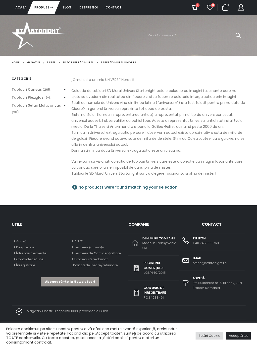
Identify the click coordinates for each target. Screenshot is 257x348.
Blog (67, 7)
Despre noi (88, 7)
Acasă (21, 7)
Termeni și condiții (89, 247)
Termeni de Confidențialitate (97, 253)
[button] (70, 281)
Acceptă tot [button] (238, 335)
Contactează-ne (30, 259)
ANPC (78, 241)
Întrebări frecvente (31, 253)
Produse (41, 7)
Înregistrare (25, 265)
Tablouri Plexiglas (28, 97)
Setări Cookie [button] (209, 335)
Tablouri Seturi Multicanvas (36, 105)
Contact (113, 7)
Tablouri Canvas (27, 89)
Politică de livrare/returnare (95, 265)
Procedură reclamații (91, 259)
